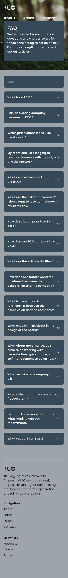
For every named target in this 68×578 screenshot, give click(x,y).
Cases (28, 18)
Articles (9, 555)
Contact (10, 526)
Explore (48, 18)
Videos (8, 549)
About (9, 18)
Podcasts (10, 544)
